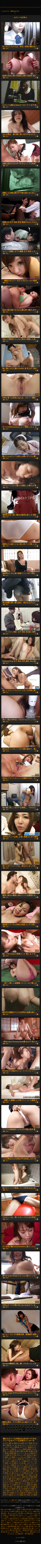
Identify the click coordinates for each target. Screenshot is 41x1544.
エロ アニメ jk (32, 1463)
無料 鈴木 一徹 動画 (21, 1530)
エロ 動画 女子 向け (27, 1467)
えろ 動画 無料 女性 (25, 1519)
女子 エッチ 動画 (24, 1483)
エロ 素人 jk (12, 1473)
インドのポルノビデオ (14, 1517)
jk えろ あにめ (15, 1445)
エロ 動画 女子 (15, 1467)
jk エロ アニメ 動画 (24, 1447)
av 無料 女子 (23, 1443)
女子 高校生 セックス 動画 (14, 1495)
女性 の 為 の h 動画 (34, 1524)
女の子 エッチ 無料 (18, 1477)
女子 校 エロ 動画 (21, 1489)
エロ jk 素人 (22, 1463)
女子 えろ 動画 (25, 1479)
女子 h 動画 (16, 1479)
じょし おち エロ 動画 (22, 1457)
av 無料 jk (15, 1443)
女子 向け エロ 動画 (13, 1487)
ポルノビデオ (14, 1521)
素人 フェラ (35, 1528)
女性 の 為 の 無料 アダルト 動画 (10, 1509)
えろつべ (24, 1517)
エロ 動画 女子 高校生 (19, 1469)
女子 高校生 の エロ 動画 (15, 1493)
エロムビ (11, 1534)
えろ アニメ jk (22, 1453)
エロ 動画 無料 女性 (12, 1515)
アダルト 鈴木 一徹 (15, 1524)
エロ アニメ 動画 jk (9, 1465)
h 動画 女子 (32, 1443)
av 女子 (15, 1513)
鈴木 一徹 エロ (8, 1513)
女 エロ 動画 (4, 1517)
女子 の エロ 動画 (20, 1481)
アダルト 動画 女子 (18, 1459)
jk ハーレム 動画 (20, 1449)
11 (35, 1427)
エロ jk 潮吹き (13, 1463)
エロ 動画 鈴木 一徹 (20, 1534)
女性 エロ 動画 (8, 1519)
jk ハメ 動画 (11, 1449)
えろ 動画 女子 (32, 1453)
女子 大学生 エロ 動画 (27, 1487)
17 (20, 1429)
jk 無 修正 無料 (18, 1451)
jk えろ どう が (25, 1445)
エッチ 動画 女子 (24, 1461)
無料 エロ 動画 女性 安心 (24, 1528)
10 (31, 1427)
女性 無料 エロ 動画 (23, 1513)
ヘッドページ (5, 11)
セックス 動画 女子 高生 (25, 1473)
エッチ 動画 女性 (15, 1522)
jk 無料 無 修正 (29, 1451)
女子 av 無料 (7, 1479)
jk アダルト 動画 (12, 1447)
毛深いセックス (5, 1521)
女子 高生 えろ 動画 (30, 1495)
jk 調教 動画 (12, 1453)
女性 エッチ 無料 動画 (7, 1526)
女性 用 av (16, 1519)
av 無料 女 (17, 1511)
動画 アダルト (20, 1532)
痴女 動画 (30, 1530)
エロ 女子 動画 (24, 1471)
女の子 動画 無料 (31, 1477)
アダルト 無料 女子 (11, 1461)
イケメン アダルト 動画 (30, 1515)
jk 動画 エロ (31, 1449)
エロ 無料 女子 (13, 1500)
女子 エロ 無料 (12, 1485)
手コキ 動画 (35, 1509)
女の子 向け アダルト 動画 (28, 1511)
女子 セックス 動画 (23, 1485)
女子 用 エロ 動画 (22, 1491)
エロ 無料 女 (24, 1524)
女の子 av (8, 1477)
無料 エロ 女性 (35, 1519)
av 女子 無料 (7, 1443)
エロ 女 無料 (14, 1471)
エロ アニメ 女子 (22, 1465)
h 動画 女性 (30, 1534)
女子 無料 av (32, 1489)
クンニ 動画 (6, 1522)
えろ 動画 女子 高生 (10, 1455)
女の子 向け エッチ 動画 (27, 1522)
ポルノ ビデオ (11, 1532)
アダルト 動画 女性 (24, 1521)
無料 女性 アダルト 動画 (21, 1526)
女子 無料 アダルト (9, 1491)
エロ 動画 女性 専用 (26, 1509)
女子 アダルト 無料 (11, 1483)
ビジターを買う (20, 1537)
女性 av (21, 1515)
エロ (38, 1515)
